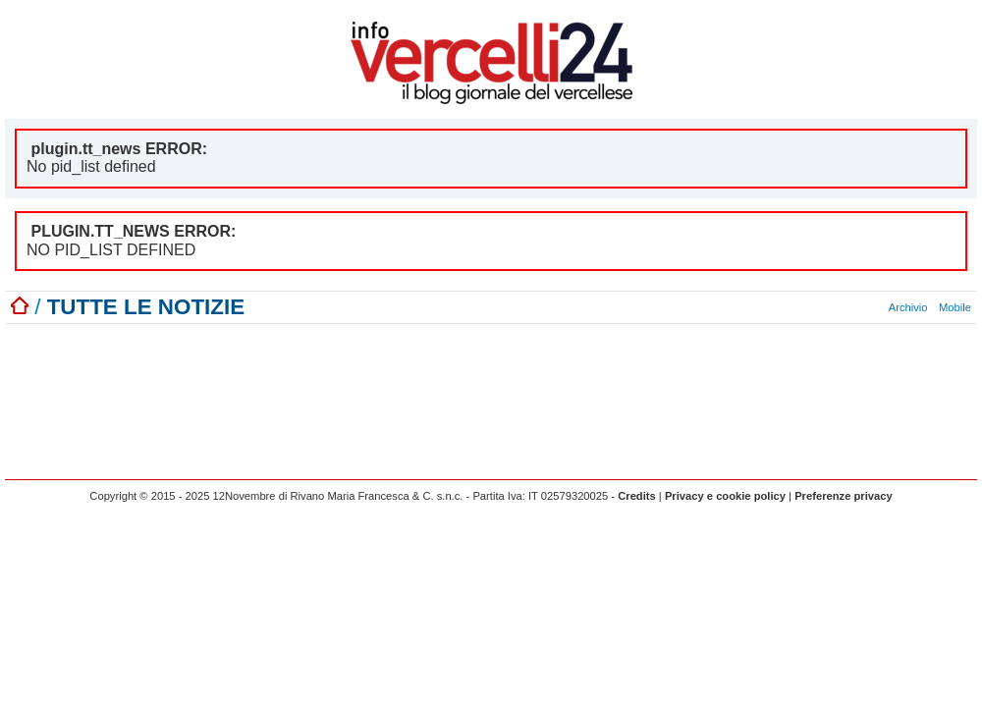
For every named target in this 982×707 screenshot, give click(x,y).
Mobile (955, 307)
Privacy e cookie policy (725, 496)
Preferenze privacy (843, 496)
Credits (637, 496)
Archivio (908, 307)
